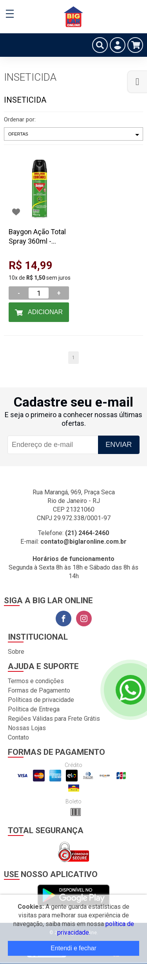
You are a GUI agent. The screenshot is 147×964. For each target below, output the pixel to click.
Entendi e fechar (73, 948)
